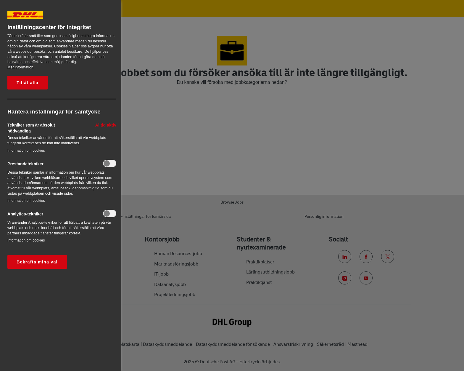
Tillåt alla (27, 82)
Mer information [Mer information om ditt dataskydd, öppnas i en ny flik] (20, 67)
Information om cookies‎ (26, 150)
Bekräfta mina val (37, 262)
